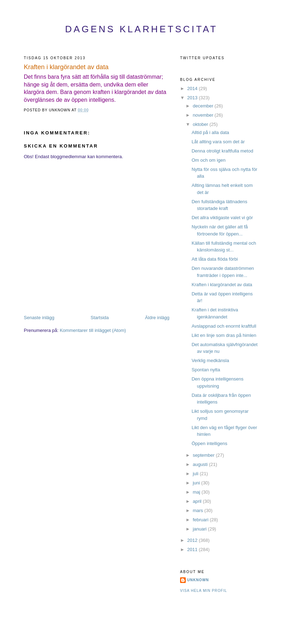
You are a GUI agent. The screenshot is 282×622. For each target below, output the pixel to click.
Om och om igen (208, 160)
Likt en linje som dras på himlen (223, 335)
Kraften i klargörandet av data (66, 67)
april (198, 501)
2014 (193, 88)
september (204, 455)
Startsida (100, 317)
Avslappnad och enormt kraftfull (223, 326)
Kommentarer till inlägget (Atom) (93, 330)
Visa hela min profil (203, 591)
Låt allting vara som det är (218, 141)
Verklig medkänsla (210, 360)
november (204, 115)
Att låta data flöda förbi (214, 259)
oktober (201, 124)
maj (197, 492)
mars (199, 510)
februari (201, 519)
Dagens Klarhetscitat (141, 29)
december (204, 106)
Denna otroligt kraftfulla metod (222, 151)
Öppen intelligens (209, 443)
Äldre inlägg (157, 317)
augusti (201, 464)
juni (197, 482)
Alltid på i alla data (210, 132)
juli (196, 473)
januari (200, 529)
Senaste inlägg (39, 317)
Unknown (198, 580)
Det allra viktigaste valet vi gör (222, 217)
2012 (193, 540)
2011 (193, 549)
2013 (193, 97)
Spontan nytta (205, 369)
